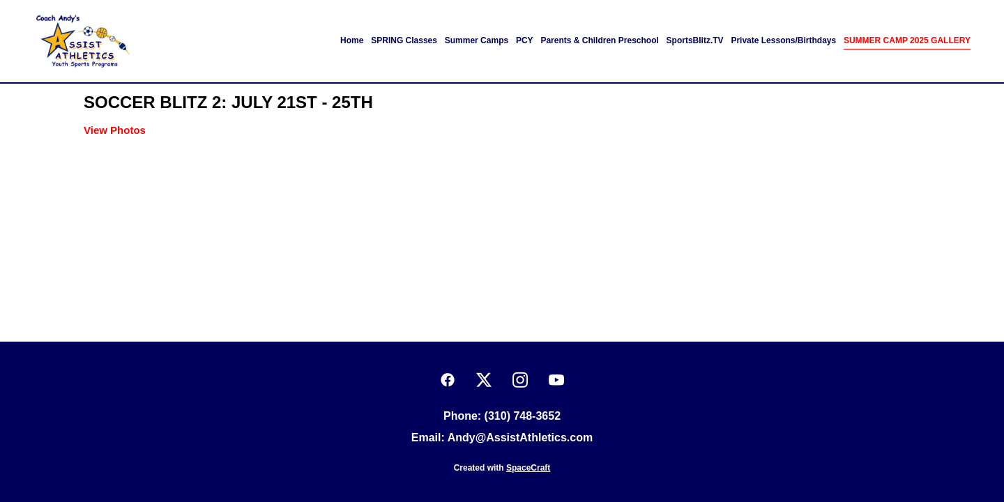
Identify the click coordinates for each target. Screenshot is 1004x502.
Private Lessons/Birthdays (783, 40)
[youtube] (556, 381)
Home (351, 40)
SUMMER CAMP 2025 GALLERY (907, 40)
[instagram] (520, 381)
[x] (484, 381)
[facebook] (447, 381)
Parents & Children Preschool (599, 40)
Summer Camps (476, 40)
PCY (524, 40)
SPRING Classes (404, 40)
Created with (502, 468)
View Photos (115, 130)
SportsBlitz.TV (695, 40)
